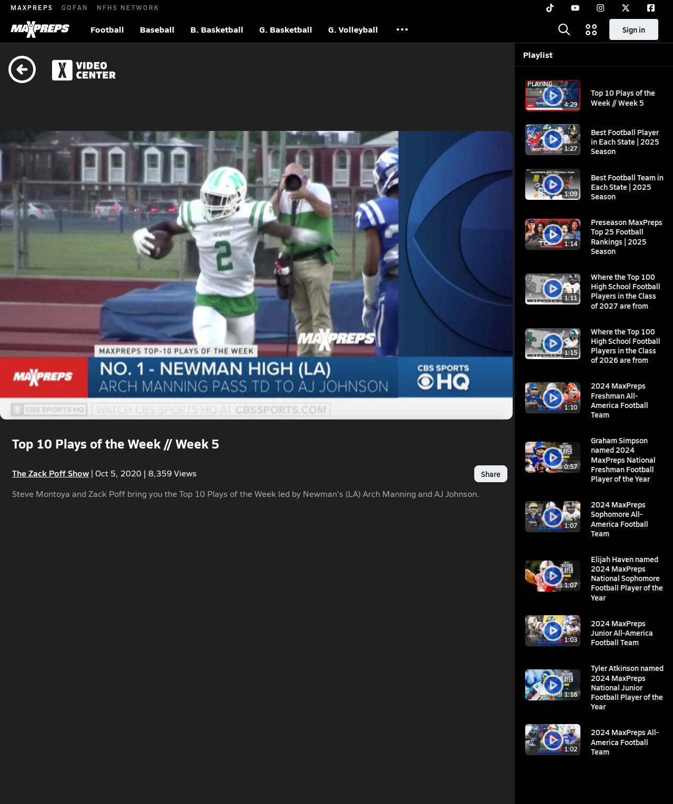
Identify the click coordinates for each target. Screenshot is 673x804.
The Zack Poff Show (50, 445)
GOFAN (75, 7)
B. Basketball (216, 29)
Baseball (157, 29)
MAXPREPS (32, 7)
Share (441, 445)
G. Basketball (285, 29)
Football (107, 29)
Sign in (634, 29)
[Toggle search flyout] (564, 29)
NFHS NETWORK (128, 7)
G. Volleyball (353, 29)
